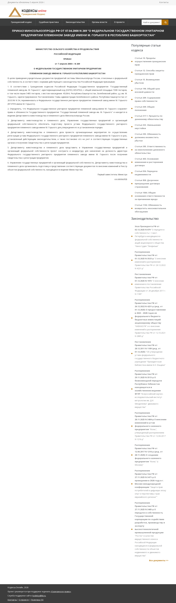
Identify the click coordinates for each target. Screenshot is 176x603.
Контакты (163, 2)
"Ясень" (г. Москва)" (149, 455)
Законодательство (75, 22)
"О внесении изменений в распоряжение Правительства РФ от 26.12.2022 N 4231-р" (150, 260)
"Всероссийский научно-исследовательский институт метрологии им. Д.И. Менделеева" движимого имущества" (149, 388)
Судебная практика (49, 22)
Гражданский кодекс (21, 22)
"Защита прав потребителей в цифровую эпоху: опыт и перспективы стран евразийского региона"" (150, 483)
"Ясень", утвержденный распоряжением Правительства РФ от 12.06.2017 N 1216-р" (150, 426)
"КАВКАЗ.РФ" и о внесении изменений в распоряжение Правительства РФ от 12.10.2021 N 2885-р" (150, 317)
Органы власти (99, 22)
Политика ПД (37, 599)
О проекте (119, 22)
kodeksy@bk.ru (39, 595)
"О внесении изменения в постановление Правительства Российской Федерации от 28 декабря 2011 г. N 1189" (150, 284)
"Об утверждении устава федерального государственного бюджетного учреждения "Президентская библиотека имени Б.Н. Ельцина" (150, 353)
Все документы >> (158, 560)
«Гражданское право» (60, 591)
